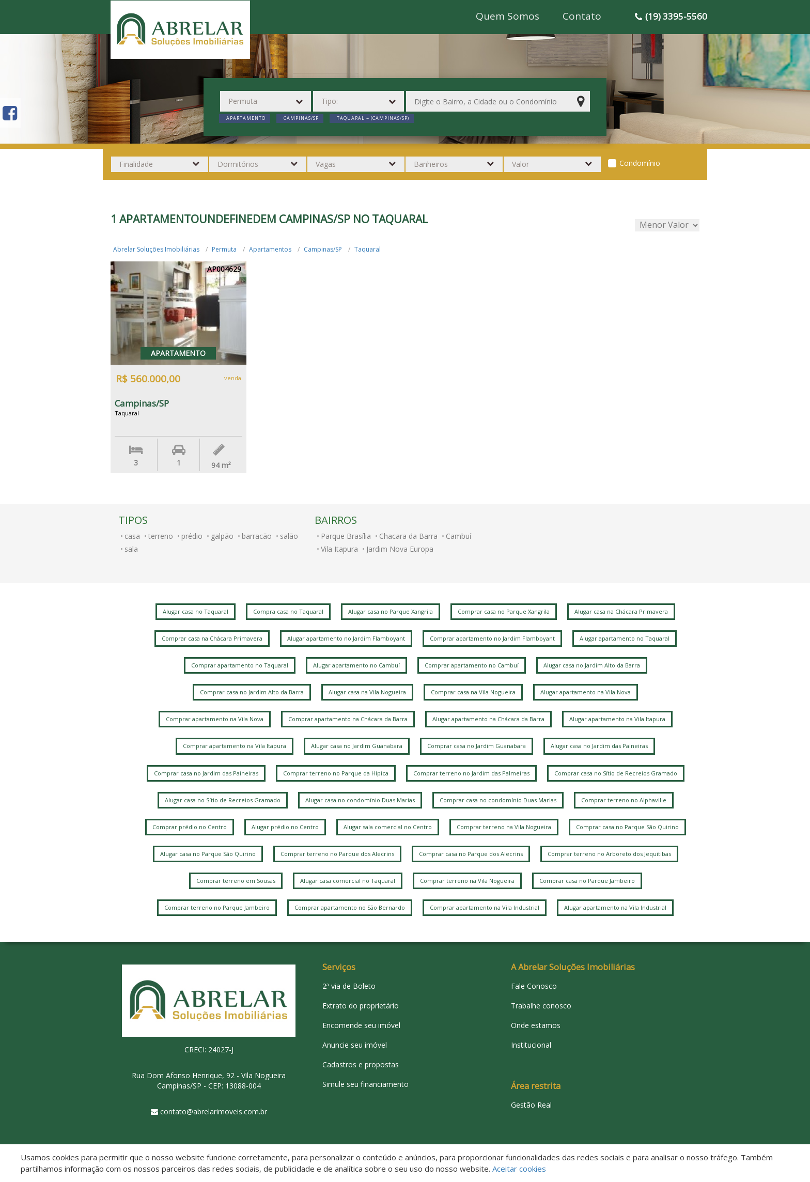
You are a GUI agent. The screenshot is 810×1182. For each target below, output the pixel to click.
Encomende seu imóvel (361, 1025)
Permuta (224, 249)
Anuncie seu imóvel (354, 1045)
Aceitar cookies (519, 1168)
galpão (222, 536)
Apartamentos (270, 249)
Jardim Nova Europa (399, 549)
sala (131, 549)
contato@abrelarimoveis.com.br (213, 1111)
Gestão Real (531, 1105)
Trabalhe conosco (541, 1005)
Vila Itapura (339, 549)
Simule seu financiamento (365, 1084)
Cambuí (458, 536)
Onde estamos (535, 1025)
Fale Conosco (534, 986)
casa (132, 536)
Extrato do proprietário (360, 1005)
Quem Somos (507, 16)
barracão (257, 536)
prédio (191, 536)
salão (289, 536)
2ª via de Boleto (349, 986)
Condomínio (639, 163)
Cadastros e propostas (360, 1064)
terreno (160, 536)
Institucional (531, 1045)
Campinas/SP (323, 249)
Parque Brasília (346, 536)
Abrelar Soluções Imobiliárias (156, 249)
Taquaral (367, 249)
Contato (582, 16)
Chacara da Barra (408, 536)
